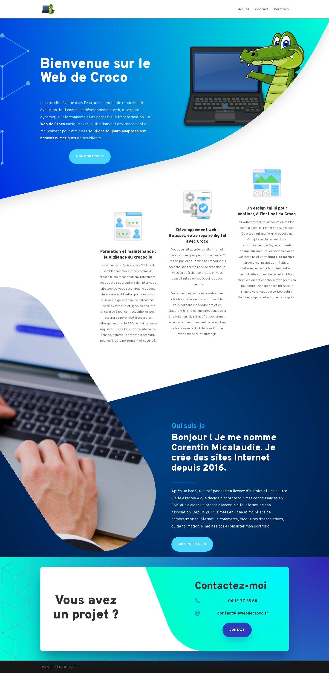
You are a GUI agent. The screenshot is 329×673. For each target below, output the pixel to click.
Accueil (243, 9)
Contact (261, 9)
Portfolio (281, 9)
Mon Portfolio (90, 156)
